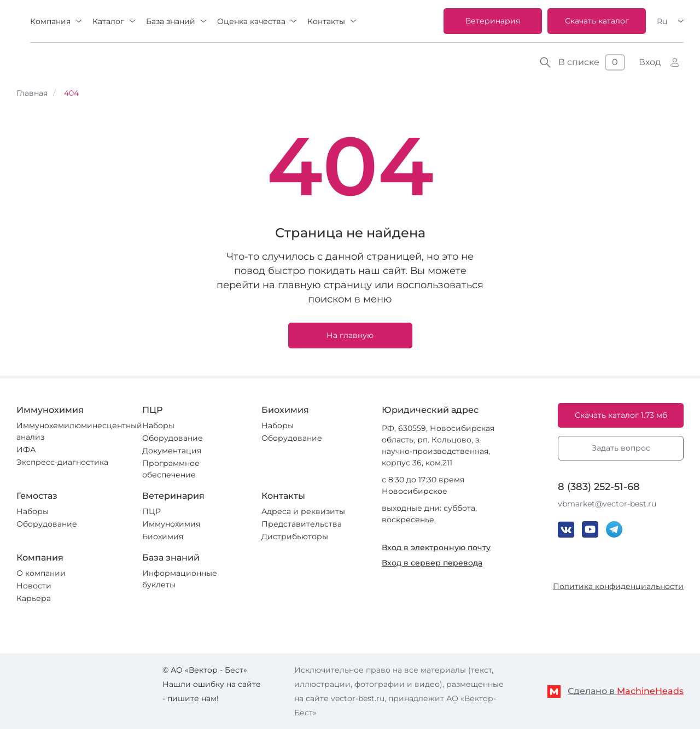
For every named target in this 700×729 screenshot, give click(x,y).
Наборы (158, 425)
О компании (41, 573)
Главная (32, 93)
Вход (650, 62)
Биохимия (162, 536)
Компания (50, 21)
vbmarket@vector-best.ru (607, 504)
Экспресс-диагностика (62, 462)
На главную (350, 335)
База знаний (170, 21)
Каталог (108, 21)
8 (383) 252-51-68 (599, 487)
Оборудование (172, 438)
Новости (33, 586)
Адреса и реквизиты (303, 511)
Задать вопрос (621, 448)
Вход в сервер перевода (432, 563)
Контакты (326, 21)
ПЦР (151, 511)
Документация (171, 451)
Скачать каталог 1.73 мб (621, 415)
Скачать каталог (597, 21)
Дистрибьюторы (294, 536)
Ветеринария (492, 21)
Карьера (33, 598)
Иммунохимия (171, 524)
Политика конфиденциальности (618, 586)
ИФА (26, 449)
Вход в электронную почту (436, 547)
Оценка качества (251, 21)
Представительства (301, 524)
